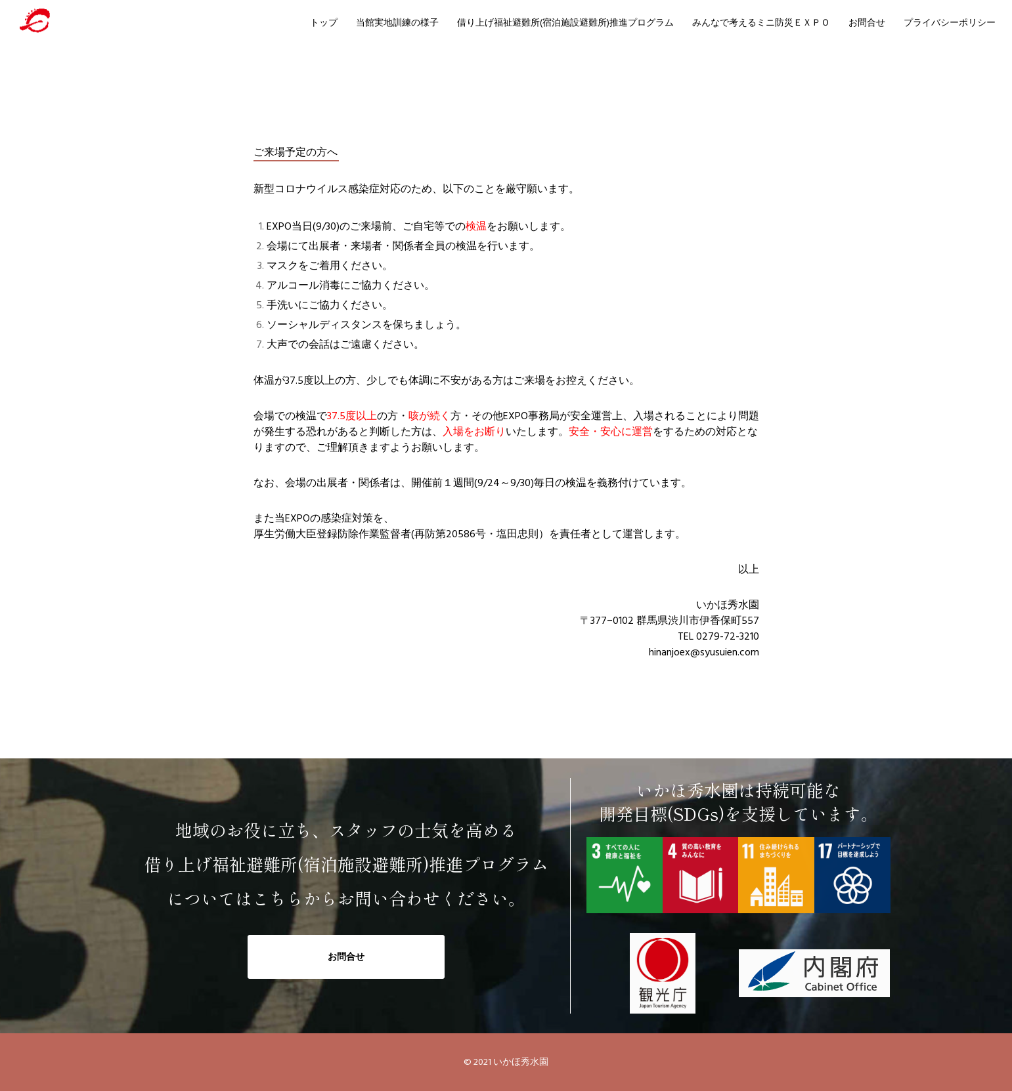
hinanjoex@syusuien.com (704, 652)
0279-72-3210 (727, 636)
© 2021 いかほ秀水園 (506, 1061)
